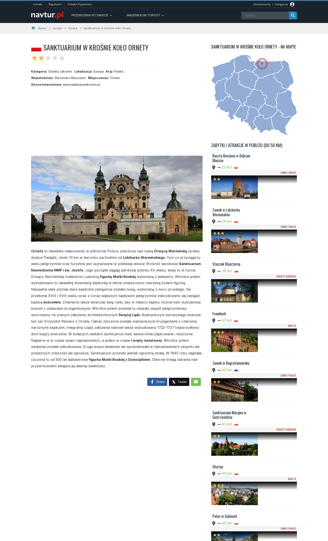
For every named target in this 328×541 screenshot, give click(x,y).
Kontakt (37, 4)
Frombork (219, 262)
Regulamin (55, 4)
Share (157, 382)
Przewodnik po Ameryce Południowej (154, 515)
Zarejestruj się (262, 4)
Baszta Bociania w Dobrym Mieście (231, 158)
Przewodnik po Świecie (92, 15)
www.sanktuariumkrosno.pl (81, 84)
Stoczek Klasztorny (226, 227)
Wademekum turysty (145, 15)
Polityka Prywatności (80, 4)
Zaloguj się (281, 4)
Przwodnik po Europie (143, 509)
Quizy (133, 525)
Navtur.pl (67, 536)
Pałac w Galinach (224, 405)
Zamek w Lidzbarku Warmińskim (226, 194)
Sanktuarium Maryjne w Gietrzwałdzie (229, 336)
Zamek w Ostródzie (226, 440)
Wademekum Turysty (143, 520)
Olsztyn (217, 369)
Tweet (179, 382)
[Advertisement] (117, 119)
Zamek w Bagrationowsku (230, 298)
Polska (118, 71)
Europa (98, 71)
